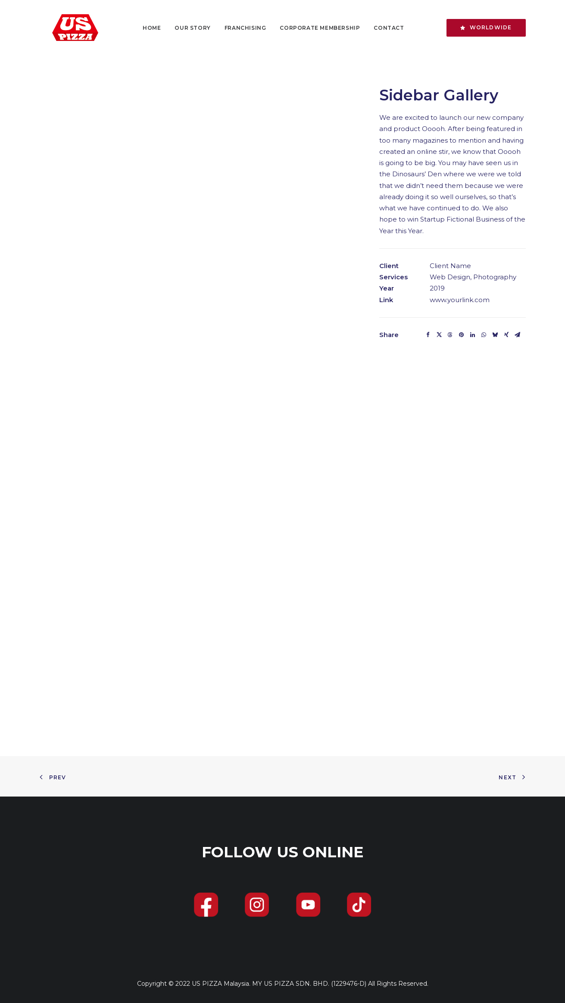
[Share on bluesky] (495, 335)
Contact (383, 28)
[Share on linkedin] (473, 335)
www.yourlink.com (460, 300)
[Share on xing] (506, 335)
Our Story (187, 28)
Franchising (240, 28)
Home (146, 28)
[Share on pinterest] (461, 335)
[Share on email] (517, 335)
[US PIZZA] (64, 28)
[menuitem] (146, 28)
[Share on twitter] (439, 335)
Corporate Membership (314, 28)
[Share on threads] (450, 335)
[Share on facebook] (428, 335)
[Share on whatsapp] (484, 335)
